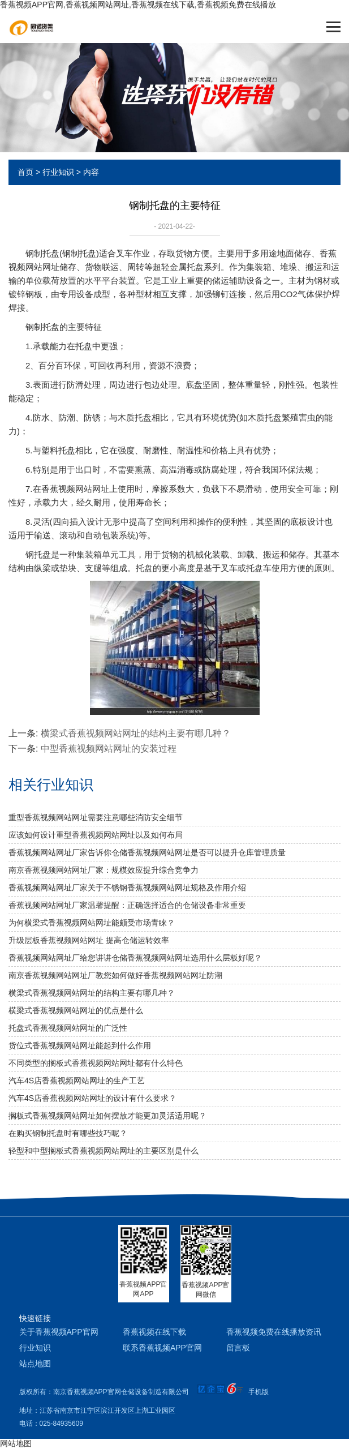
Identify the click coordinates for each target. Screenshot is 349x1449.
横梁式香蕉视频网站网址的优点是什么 (75, 1010)
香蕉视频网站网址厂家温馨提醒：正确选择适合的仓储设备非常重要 (127, 905)
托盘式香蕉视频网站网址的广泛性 (67, 1027)
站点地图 (35, 1363)
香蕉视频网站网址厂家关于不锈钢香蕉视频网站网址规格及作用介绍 (127, 887)
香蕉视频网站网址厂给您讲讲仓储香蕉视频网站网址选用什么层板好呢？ (135, 957)
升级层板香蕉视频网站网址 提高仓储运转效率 (88, 940)
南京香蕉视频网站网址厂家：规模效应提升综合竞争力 (103, 869)
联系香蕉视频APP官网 (162, 1347)
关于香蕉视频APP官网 (58, 1331)
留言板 (238, 1347)
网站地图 (16, 1443)
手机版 (258, 1392)
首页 (25, 172)
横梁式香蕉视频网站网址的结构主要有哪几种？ (136, 733)
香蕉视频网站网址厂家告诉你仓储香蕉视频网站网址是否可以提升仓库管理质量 (147, 852)
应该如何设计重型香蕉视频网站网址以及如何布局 (95, 834)
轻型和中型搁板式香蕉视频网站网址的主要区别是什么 (103, 1150)
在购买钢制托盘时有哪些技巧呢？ (67, 1133)
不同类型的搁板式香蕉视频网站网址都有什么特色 (95, 1063)
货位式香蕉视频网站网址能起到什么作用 (79, 1045)
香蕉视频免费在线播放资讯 (273, 1331)
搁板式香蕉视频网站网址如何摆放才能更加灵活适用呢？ (107, 1115)
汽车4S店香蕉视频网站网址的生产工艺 (76, 1080)
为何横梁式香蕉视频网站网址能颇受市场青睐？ (91, 922)
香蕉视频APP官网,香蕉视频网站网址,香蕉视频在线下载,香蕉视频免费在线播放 (138, 4)
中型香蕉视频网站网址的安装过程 (108, 748)
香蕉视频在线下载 (154, 1331)
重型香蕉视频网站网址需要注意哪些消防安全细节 (95, 817)
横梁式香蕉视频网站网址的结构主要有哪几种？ (91, 992)
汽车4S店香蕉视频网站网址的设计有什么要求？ (92, 1098)
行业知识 (58, 172)
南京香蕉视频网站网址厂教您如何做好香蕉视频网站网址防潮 (115, 975)
